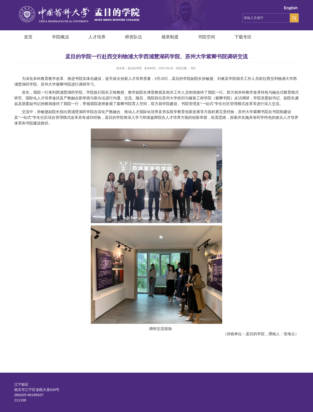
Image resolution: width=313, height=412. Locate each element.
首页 (28, 37)
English (291, 8)
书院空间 (206, 37)
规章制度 (170, 37)
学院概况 (60, 37)
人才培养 (97, 37)
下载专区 (243, 37)
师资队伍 (133, 37)
